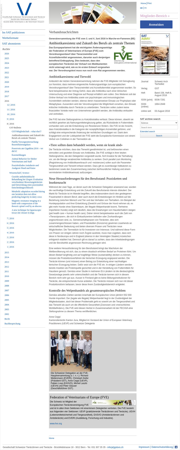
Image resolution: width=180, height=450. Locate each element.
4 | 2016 (10, 232)
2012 (7, 266)
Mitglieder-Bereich (153, 16)
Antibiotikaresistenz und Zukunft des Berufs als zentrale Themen (28, 136)
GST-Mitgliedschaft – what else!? (26, 131)
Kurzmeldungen (19, 155)
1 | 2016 (10, 247)
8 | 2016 (10, 124)
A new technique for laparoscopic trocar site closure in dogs (26, 211)
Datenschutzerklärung (162, 447)
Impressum (144, 447)
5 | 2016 (10, 228)
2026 (7, 53)
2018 (7, 91)
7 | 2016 (10, 218)
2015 (7, 252)
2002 (7, 314)
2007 (7, 290)
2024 (7, 63)
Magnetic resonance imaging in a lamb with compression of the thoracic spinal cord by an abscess (26, 203)
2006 (7, 295)
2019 (7, 87)
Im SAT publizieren (13, 32)
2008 (7, 285)
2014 (7, 257)
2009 (7, 281)
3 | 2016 (10, 237)
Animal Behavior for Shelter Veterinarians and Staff (24, 160)
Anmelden (156, 24)
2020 (7, 82)
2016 (7, 101)
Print (149, 3)
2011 (7, 271)
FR (145, 8)
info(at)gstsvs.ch (115, 447)
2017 (7, 96)
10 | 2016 (11, 114)
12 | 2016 (11, 105)
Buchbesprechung (12, 323)
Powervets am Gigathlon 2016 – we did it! (27, 149)
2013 (7, 262)
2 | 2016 (10, 242)
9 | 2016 (10, 119)
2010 (7, 276)
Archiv (6, 49)
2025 (7, 58)
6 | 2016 (10, 223)
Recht (7, 319)
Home (143, 3)
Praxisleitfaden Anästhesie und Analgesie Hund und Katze (25, 166)
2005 (7, 300)
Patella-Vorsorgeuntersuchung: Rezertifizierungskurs (25, 143)
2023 (7, 68)
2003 (7, 309)
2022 (7, 72)
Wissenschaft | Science (19, 173)
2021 (7, 77)
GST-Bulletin (15, 127)
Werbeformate (10, 37)
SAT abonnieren (11, 43)
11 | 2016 (11, 109)
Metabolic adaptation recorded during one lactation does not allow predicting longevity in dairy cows (28, 194)
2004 (7, 304)
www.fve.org (56, 423)
